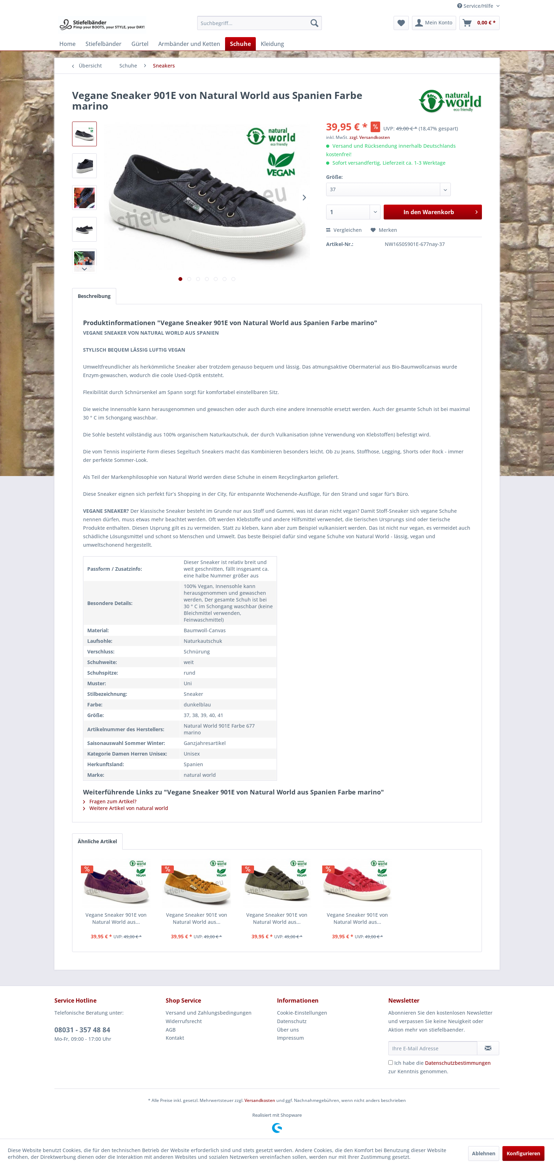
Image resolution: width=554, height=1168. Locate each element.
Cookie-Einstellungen (302, 1012)
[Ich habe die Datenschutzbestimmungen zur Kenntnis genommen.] (390, 1062)
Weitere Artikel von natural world (125, 808)
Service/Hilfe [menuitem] (476, 5)
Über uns (288, 1029)
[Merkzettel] (401, 23)
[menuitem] (259, 23)
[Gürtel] (139, 44)
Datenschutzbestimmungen (458, 1063)
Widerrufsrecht (184, 1021)
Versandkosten (259, 1100)
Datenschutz (292, 1021)
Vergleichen (344, 230)
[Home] (67, 44)
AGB (171, 1029)
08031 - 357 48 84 (82, 1029)
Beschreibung (94, 296)
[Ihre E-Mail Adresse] (432, 1048)
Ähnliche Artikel (97, 841)
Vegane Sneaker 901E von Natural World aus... (116, 918)
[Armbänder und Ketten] (189, 44)
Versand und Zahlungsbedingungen (209, 1012)
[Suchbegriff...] (259, 23)
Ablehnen (483, 1153)
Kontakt (175, 1037)
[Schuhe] (240, 44)
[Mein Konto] (434, 23)
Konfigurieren (523, 1153)
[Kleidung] (272, 44)
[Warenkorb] (479, 23)
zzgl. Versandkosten (369, 137)
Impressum (290, 1037)
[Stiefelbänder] (103, 44)
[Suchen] (314, 23)
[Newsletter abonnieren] (488, 1048)
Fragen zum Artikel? (109, 801)
